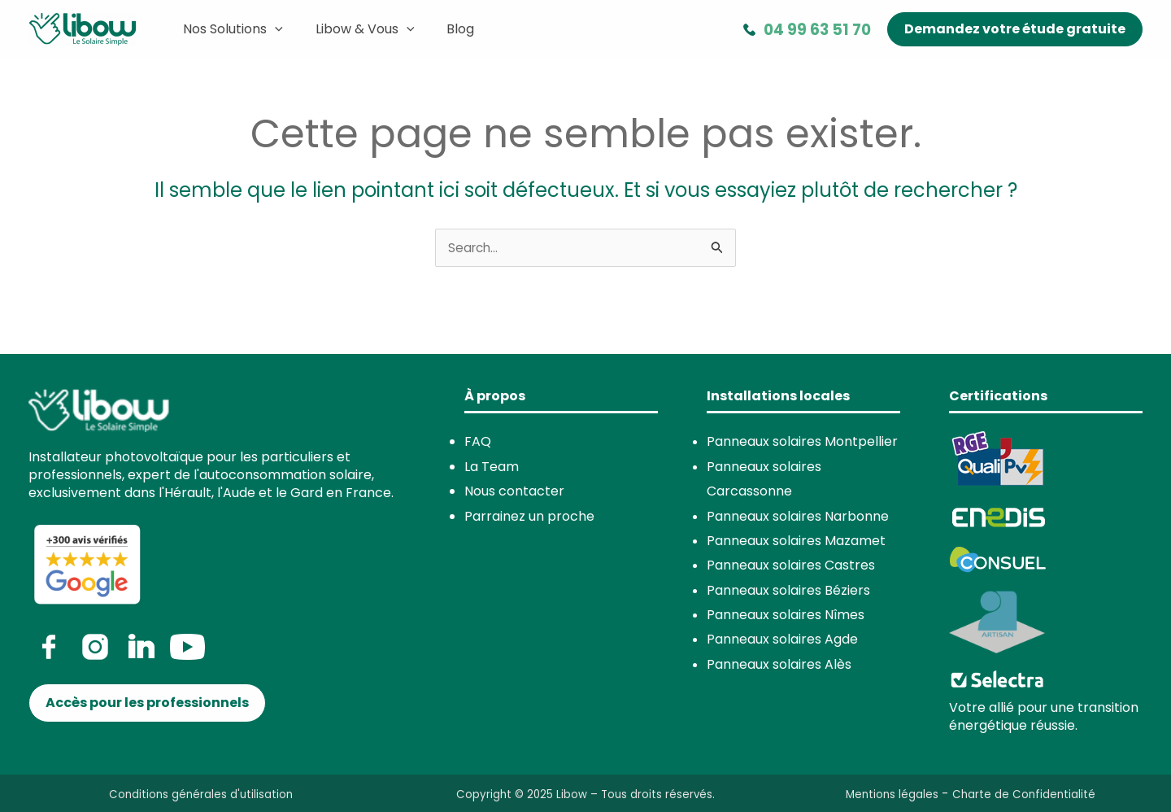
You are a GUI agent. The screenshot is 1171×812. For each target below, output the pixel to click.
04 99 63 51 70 (817, 30)
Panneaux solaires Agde (782, 640)
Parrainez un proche (529, 516)
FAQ (477, 442)
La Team (491, 467)
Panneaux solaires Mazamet (796, 541)
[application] (271, 29)
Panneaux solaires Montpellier (802, 442)
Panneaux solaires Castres (791, 566)
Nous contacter (514, 491)
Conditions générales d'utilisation (201, 794)
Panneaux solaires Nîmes (785, 615)
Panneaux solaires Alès (779, 665)
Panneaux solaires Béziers (788, 591)
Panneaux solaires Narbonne (798, 516)
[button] (1015, 29)
